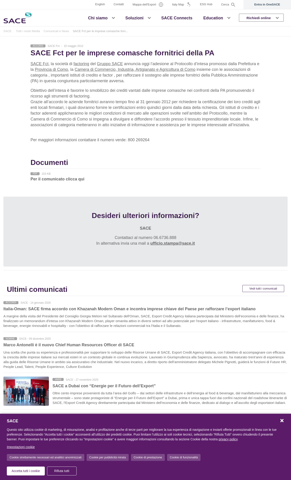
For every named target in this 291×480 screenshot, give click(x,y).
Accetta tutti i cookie (26, 471)
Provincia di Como (51, 69)
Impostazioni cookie (21, 447)
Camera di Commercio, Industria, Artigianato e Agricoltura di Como (135, 69)
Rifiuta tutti (61, 471)
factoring (81, 64)
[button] (113, 17)
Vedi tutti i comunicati (263, 288)
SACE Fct (39, 64)
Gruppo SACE (110, 64)
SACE (7, 31)
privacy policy (228, 439)
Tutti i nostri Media (28, 31)
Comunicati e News (56, 31)
